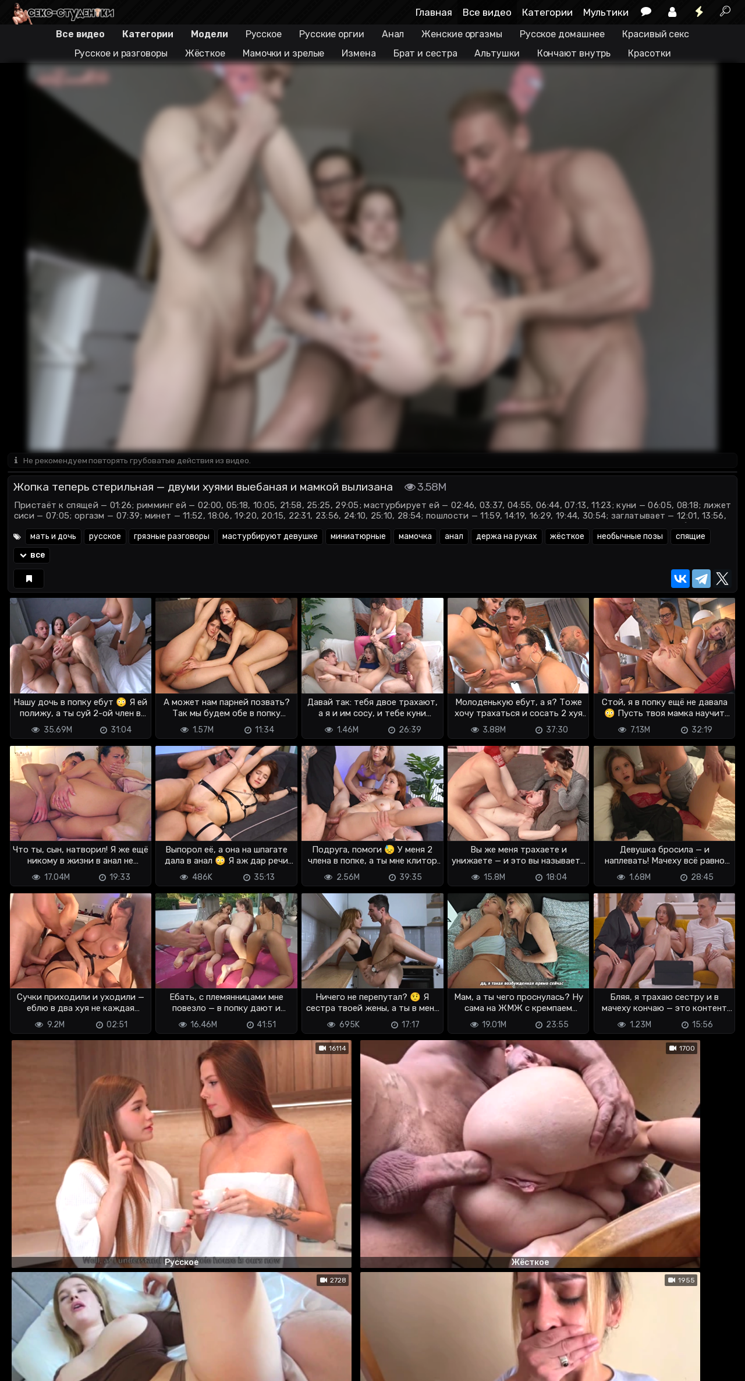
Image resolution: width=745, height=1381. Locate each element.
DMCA (26, 1352)
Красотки (649, 53)
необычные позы (630, 537)
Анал (393, 34)
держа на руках (506, 537)
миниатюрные (358, 537)
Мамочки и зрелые (283, 53)
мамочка (415, 537)
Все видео (487, 12)
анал (454, 537)
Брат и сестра (425, 53)
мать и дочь (53, 537)
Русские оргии (331, 34)
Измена (358, 53)
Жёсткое (205, 53)
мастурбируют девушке (270, 537)
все (32, 556)
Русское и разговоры (121, 53)
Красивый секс (655, 34)
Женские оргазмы (461, 34)
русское (105, 537)
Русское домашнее (562, 34)
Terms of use (67, 1352)
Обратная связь (129, 1352)
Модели (209, 34)
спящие (690, 537)
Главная (434, 12)
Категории (547, 12)
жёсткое (567, 537)
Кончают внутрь (574, 53)
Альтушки (496, 53)
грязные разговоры (172, 537)
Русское (264, 34)
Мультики (606, 12)
